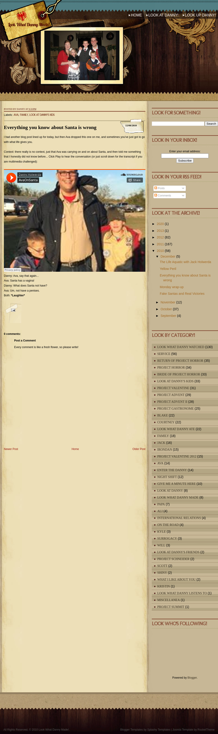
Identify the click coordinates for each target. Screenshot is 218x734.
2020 (160, 224)
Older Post (138, 449)
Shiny (162, 572)
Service (163, 354)
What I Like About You (176, 579)
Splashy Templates (158, 729)
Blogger (192, 677)
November (167, 302)
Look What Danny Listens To (182, 593)
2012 (160, 237)
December (167, 256)
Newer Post (11, 449)
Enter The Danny (172, 470)
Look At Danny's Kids (42, 114)
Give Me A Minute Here (176, 484)
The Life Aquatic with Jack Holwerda (185, 262)
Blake (162, 415)
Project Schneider (173, 559)
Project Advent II (172, 401)
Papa (161, 504)
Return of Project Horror (180, 360)
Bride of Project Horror (178, 374)
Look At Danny (170, 490)
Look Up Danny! (200, 15)
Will (161, 545)
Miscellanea (168, 600)
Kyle (161, 531)
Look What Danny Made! (28, 24)
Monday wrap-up (172, 287)
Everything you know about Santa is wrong (50, 127)
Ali (160, 511)
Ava (15, 114)
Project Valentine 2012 (176, 456)
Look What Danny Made (178, 497)
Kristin (163, 586)
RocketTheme (206, 729)
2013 (160, 231)
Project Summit (170, 607)
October (166, 309)
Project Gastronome (175, 408)
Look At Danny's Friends (178, 552)
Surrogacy (167, 538)
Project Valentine (173, 388)
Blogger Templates (131, 729)
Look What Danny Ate (176, 429)
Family (24, 114)
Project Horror (171, 367)
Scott (162, 566)
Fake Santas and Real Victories (182, 293)
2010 (160, 251)
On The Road (168, 525)
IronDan (164, 449)
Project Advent (170, 395)
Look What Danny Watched (180, 347)
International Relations (179, 518)
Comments (162, 195)
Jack (161, 443)
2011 (160, 244)
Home (136, 15)
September (168, 316)
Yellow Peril (168, 269)
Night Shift (167, 477)
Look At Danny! (163, 15)
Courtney (165, 422)
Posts (159, 188)
